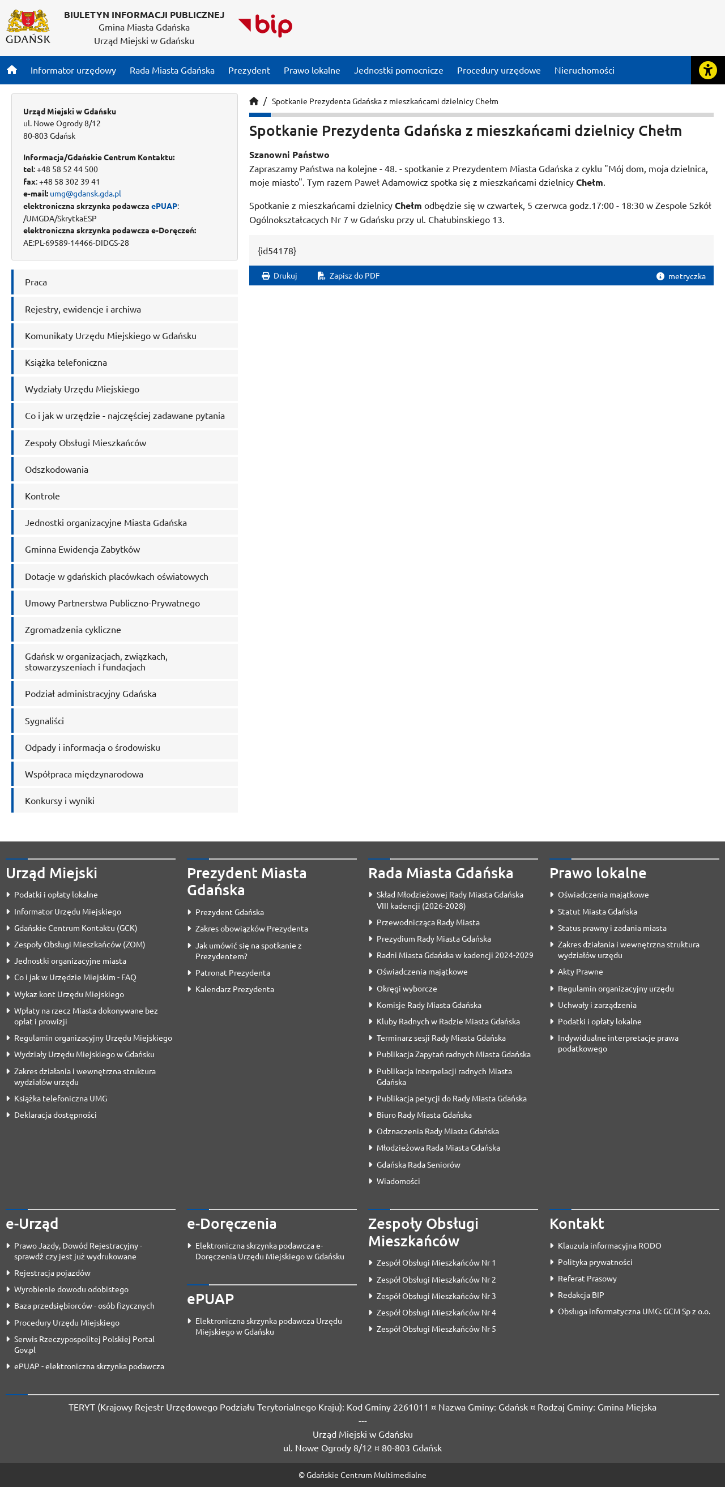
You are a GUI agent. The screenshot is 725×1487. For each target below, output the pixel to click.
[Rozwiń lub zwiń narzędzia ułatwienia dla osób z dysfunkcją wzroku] (708, 70)
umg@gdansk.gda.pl (85, 193)
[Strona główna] (12, 69)
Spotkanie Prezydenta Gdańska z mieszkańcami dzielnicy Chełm (385, 101)
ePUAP (164, 205)
